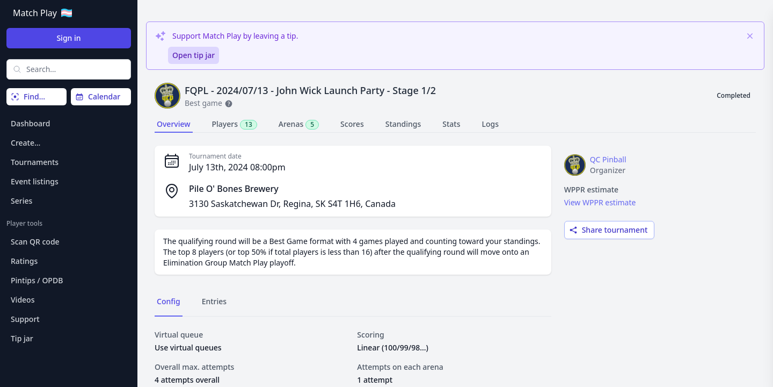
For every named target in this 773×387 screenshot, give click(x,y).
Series (21, 201)
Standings (403, 124)
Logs (490, 124)
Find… (28, 96)
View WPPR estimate (600, 202)
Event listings (35, 181)
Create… (25, 143)
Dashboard (30, 123)
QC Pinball (608, 159)
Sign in (68, 38)
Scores (352, 124)
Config (168, 301)
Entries (214, 301)
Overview (174, 124)
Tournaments (35, 162)
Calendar (97, 96)
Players (234, 124)
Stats (451, 124)
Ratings (24, 261)
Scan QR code (35, 241)
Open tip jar (193, 55)
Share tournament (608, 230)
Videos (22, 300)
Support (25, 319)
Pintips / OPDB (37, 280)
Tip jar (22, 338)
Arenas (299, 124)
